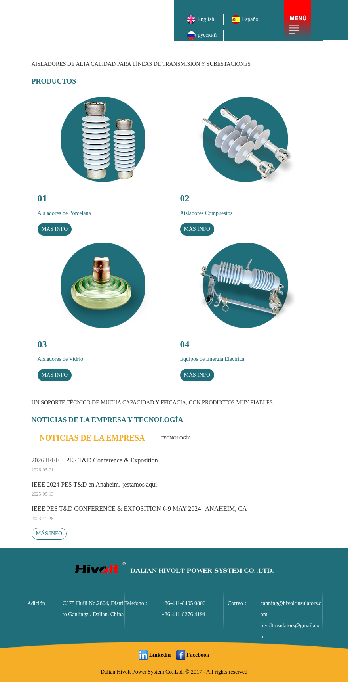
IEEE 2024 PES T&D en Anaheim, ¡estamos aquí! (174, 490)
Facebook (192, 655)
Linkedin (155, 655)
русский (201, 35)
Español (245, 19)
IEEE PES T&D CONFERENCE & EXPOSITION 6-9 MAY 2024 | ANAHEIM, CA (174, 514)
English (201, 19)
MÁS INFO (49, 533)
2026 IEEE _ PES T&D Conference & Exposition (174, 466)
